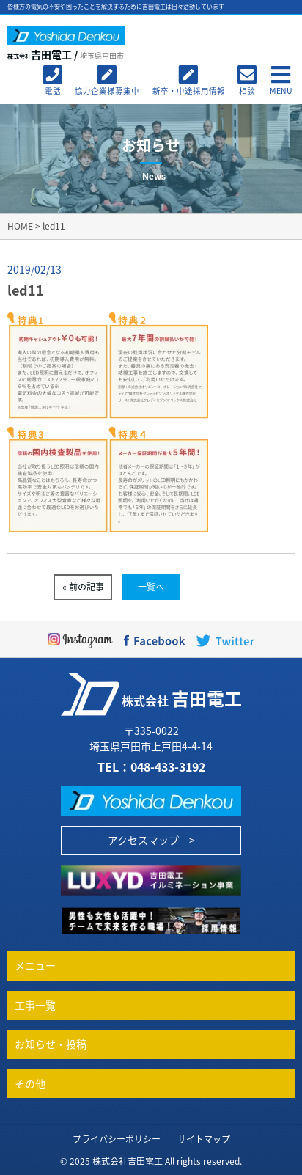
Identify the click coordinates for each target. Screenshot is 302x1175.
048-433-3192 (167, 766)
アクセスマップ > (151, 839)
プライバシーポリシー (117, 1139)
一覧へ (151, 586)
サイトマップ (203, 1139)
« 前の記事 (83, 586)
